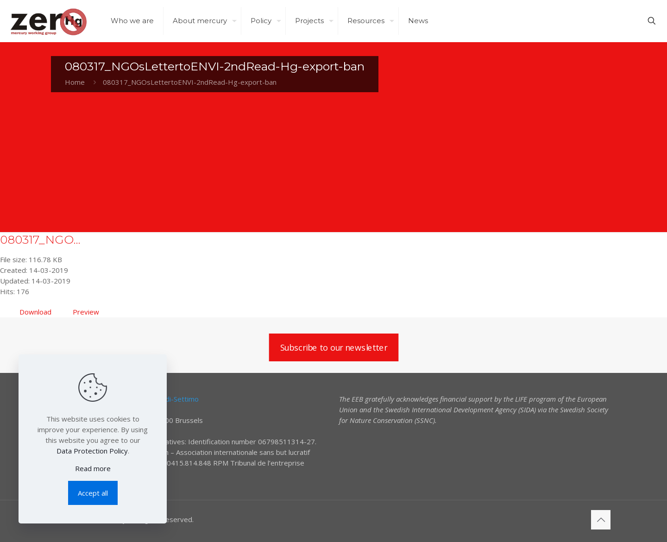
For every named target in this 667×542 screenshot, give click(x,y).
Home (75, 82)
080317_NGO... (40, 239)
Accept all (93, 493)
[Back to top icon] (600, 519)
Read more (93, 468)
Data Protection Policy (92, 450)
